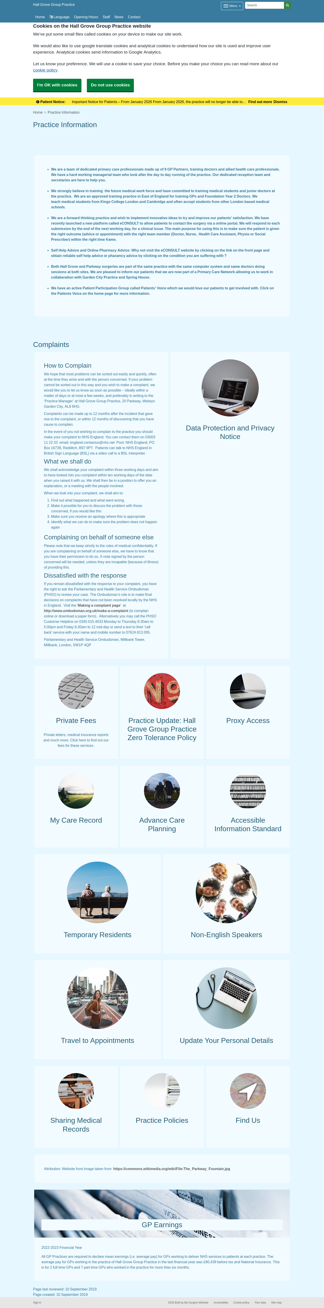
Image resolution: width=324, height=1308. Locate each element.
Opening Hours (86, 17)
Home (38, 112)
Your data (260, 1302)
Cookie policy (241, 1302)
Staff (106, 17)
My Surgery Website (196, 1302)
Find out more (260, 102)
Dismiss (280, 102)
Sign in (37, 1302)
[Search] (264, 5)
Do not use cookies (110, 85)
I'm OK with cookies (57, 85)
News (119, 17)
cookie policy (45, 70)
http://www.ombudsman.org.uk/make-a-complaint (86, 610)
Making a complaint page (99, 605)
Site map (276, 1302)
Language (60, 17)
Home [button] (40, 17)
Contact (134, 17)
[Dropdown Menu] (232, 6)
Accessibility (221, 1302)
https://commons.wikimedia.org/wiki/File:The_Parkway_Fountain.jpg (171, 1169)
